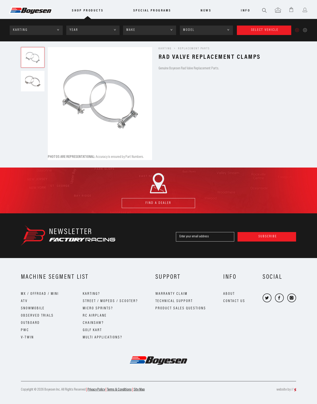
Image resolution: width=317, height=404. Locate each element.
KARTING (165, 48)
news (206, 10)
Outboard (30, 323)
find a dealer (158, 201)
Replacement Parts (194, 48)
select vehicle (264, 30)
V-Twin (27, 337)
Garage (277, 10)
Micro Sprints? (98, 308)
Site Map (139, 389)
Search (264, 10)
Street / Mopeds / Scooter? (110, 301)
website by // (284, 389)
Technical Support (174, 301)
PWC (25, 330)
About (229, 294)
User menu (304, 10)
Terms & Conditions (119, 389)
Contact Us (234, 301)
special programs (152, 10)
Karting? (91, 294)
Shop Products (88, 10)
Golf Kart (92, 330)
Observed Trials (37, 315)
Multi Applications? (102, 337)
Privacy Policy (96, 389)
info (245, 10)
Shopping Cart (291, 9)
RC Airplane (95, 315)
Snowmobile (33, 308)
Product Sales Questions (180, 308)
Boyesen (36, 10)
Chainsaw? (93, 323)
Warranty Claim (171, 294)
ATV (24, 301)
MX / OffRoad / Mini (40, 294)
